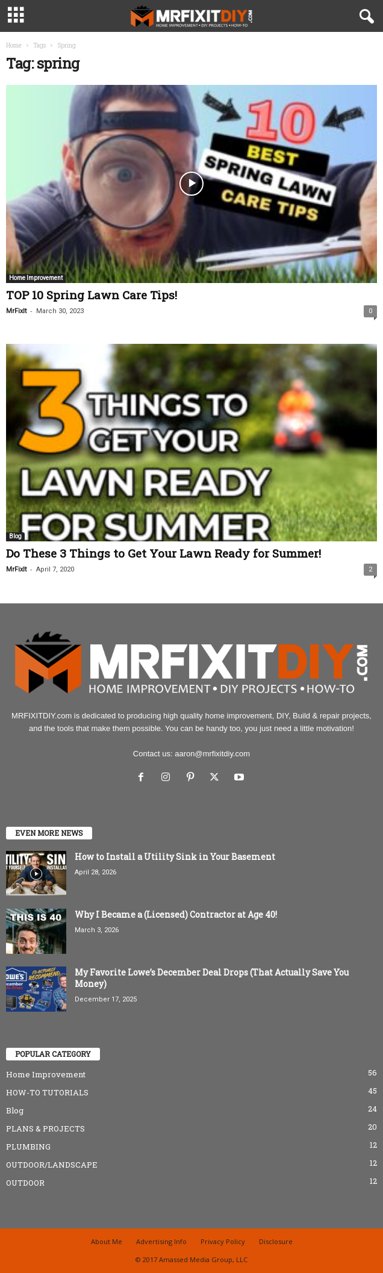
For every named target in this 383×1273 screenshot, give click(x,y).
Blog (15, 536)
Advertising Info (161, 1241)
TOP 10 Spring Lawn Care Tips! (91, 294)
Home (14, 45)
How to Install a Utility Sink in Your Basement (175, 856)
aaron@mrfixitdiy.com (212, 753)
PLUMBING (28, 1146)
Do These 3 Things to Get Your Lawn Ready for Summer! (163, 553)
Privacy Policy (223, 1241)
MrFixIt (16, 311)
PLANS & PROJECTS (45, 1128)
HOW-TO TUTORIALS (47, 1092)
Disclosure (276, 1241)
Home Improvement (36, 278)
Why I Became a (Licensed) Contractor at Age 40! (176, 914)
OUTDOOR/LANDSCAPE (52, 1164)
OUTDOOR (25, 1182)
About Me (106, 1241)
